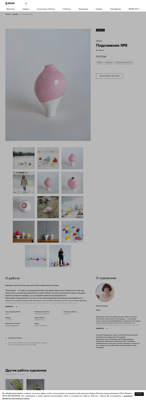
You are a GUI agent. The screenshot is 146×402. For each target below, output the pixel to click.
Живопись (10, 9)
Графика (26, 9)
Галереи (99, 9)
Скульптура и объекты (46, 9)
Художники (83, 9)
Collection (67, 9)
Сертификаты (115, 9)
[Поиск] (23, 3)
